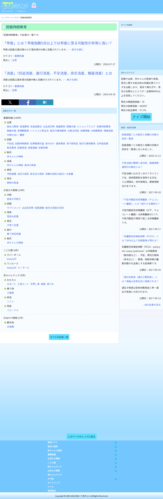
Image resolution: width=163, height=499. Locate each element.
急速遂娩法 (36, 126)
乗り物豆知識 (14, 233)
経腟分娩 (71, 126)
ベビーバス (12, 310)
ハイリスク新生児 (39, 130)
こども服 (82, 463)
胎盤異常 (60, 126)
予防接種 (11, 174)
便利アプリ (82, 442)
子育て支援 (12, 225)
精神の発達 (12, 182)
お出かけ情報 (82, 471)
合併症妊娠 (102, 143)
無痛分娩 (11, 130)
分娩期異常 (96, 130)
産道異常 (24, 126)
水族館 (10, 326)
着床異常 (60, 143)
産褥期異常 (23, 130)
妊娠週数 (32, 147)
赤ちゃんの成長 (82, 450)
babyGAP (11, 259)
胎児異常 (11, 147)
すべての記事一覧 (59, 337)
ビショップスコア (86, 126)
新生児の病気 (37, 174)
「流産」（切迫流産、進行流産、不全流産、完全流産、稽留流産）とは (57, 73)
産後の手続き (14, 199)
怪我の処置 (12, 216)
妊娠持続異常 (104, 126)
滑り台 (50, 284)
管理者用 (52, 491)
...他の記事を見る (152, 304)
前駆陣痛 (85, 130)
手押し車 (35, 284)
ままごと (11, 284)
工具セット (23, 284)
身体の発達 (30, 165)
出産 (14, 60)
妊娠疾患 (22, 147)
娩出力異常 (12, 126)
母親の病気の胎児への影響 (59, 174)
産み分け (50, 143)
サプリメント (14, 207)
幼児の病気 (23, 174)
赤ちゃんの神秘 (15, 156)
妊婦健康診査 (37, 143)
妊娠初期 (43, 147)
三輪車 (10, 292)
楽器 (43, 284)
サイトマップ (7, 11)
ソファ (10, 301)
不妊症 (10, 143)
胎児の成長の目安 (54, 207)
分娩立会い (12, 134)
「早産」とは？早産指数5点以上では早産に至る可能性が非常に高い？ (57, 42)
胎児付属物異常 (58, 130)
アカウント (21, 11)
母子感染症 (72, 143)
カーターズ (23, 267)
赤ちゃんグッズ (82, 467)
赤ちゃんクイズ (55, 475)
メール (51, 487)
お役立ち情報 (82, 459)
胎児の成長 (82, 446)
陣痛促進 (108, 130)
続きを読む (77, 49)
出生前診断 (49, 126)
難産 (22, 134)
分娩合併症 (73, 130)
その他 (82, 479)
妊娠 (14, 90)
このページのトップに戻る (81, 436)
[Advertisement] (141, 50)
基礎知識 (19, 55)
